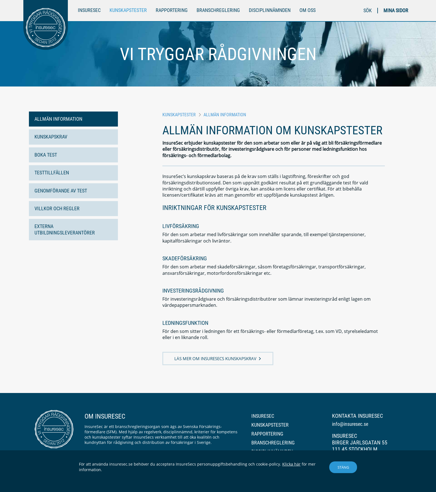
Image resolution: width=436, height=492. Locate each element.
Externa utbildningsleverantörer (64, 229)
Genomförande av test (60, 191)
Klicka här (291, 464)
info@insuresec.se (350, 424)
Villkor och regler (57, 208)
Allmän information (58, 119)
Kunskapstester (128, 10)
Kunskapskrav (50, 137)
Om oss (307, 10)
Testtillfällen (51, 172)
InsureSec (89, 10)
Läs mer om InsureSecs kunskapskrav (215, 358)
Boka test (45, 155)
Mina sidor (395, 10)
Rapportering (172, 10)
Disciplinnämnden (270, 10)
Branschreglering (218, 10)
